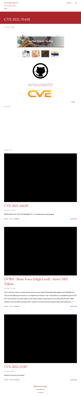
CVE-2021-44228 (16, 205)
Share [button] (73, 102)
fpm (44, 389)
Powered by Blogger (40, 386)
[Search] (69, 3)
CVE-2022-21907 (16, 366)
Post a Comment (14, 219)
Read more (73, 219)
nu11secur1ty (11, 3)
